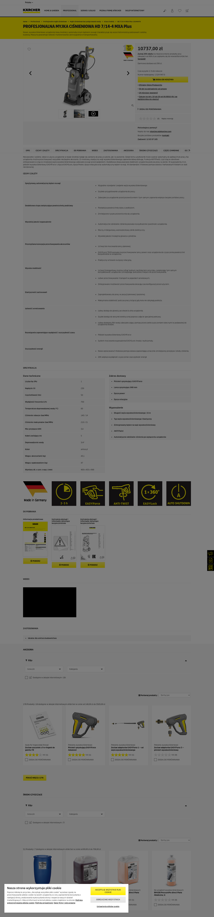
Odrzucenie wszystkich (108, 899)
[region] (66, 898)
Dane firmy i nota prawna (64, 903)
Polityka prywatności (44, 903)
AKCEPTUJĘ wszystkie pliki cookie (108, 891)
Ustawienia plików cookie (108, 906)
